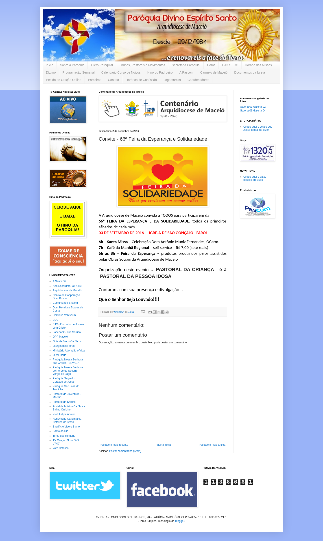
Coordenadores (198, 80)
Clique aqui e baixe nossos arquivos (254, 178)
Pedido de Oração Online (63, 80)
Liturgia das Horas (63, 345)
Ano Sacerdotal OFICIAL (67, 286)
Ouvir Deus (59, 355)
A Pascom (186, 72)
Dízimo (51, 72)
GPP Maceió (60, 336)
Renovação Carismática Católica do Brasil (67, 420)
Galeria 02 (259, 106)
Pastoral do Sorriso (64, 402)
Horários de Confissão (141, 80)
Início (49, 65)
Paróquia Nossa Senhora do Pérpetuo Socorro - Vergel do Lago (68, 370)
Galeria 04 (259, 110)
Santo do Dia (60, 431)
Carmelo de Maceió (213, 72)
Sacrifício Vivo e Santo (66, 426)
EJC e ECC (230, 65)
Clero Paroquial (102, 65)
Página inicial (163, 444)
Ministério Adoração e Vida (69, 350)
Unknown (119, 311)
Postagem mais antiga (212, 444)
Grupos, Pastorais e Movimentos (142, 65)
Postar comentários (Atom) (125, 451)
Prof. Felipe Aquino (64, 414)
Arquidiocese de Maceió (67, 290)
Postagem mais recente (114, 444)
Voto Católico (61, 448)
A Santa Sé (59, 281)
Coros (211, 65)
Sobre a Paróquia (72, 65)
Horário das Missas (258, 65)
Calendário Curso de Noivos (121, 72)
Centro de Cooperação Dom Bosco (66, 297)
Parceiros (94, 80)
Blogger (179, 521)
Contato (113, 80)
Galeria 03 (246, 110)
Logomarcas (172, 80)
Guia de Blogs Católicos (67, 341)
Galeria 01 (246, 106)
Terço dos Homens (64, 435)
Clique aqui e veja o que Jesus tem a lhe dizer (257, 128)
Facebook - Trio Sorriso (67, 332)
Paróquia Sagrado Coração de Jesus (63, 380)
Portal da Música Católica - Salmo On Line (69, 408)
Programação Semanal (79, 72)
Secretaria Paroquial (186, 65)
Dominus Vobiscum (64, 315)
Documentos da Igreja (249, 72)
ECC (55, 319)
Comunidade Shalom (65, 302)
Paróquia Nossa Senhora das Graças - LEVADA (68, 361)
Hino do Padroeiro (160, 72)
